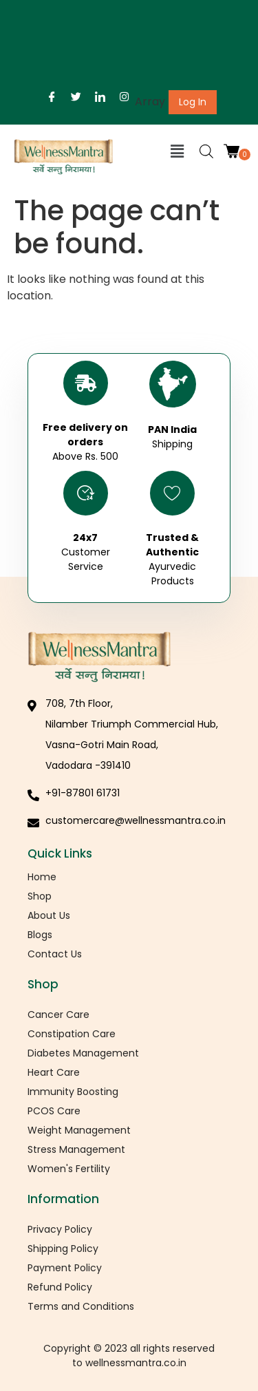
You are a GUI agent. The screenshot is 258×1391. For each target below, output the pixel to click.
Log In (192, 102)
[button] (177, 151)
